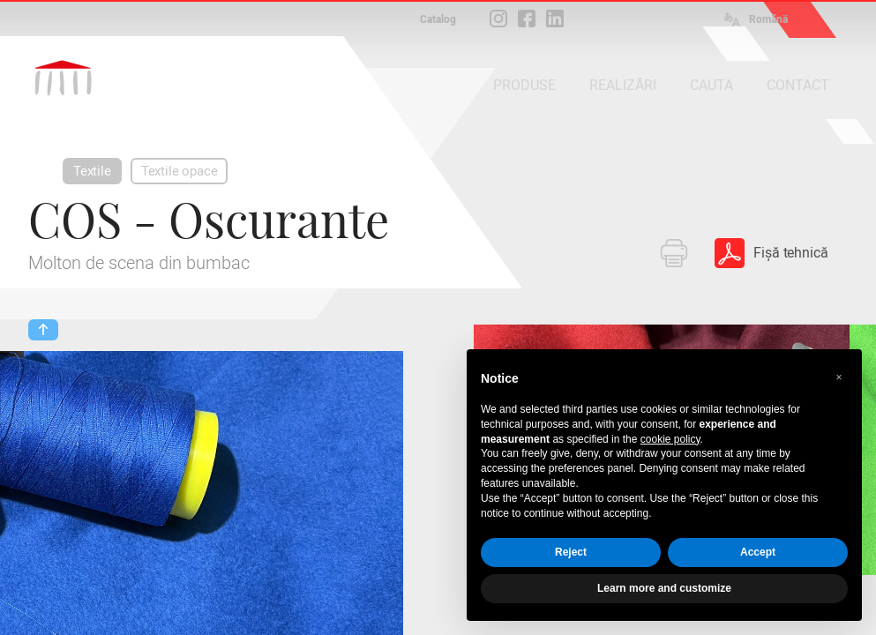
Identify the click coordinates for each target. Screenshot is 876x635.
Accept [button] (757, 552)
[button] (839, 377)
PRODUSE (524, 85)
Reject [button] (571, 552)
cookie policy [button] (670, 439)
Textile (92, 171)
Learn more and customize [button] (664, 588)
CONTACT (798, 85)
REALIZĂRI (622, 85)
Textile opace (179, 171)
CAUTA (711, 85)
